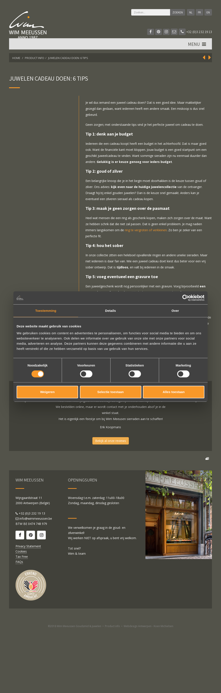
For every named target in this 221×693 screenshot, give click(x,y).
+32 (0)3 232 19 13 (195, 32)
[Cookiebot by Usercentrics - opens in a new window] (185, 298)
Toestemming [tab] (45, 310)
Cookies (21, 613)
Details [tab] (110, 310)
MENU (197, 46)
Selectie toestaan (110, 392)
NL (190, 12)
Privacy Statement (28, 608)
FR (199, 12)
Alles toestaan (174, 392)
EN (208, 12)
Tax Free (22, 619)
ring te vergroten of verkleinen (146, 230)
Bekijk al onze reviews (110, 441)
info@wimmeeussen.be (35, 580)
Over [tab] (175, 310)
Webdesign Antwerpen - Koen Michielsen (148, 688)
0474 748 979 (37, 586)
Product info (112, 688)
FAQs (19, 624)
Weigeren (47, 392)
